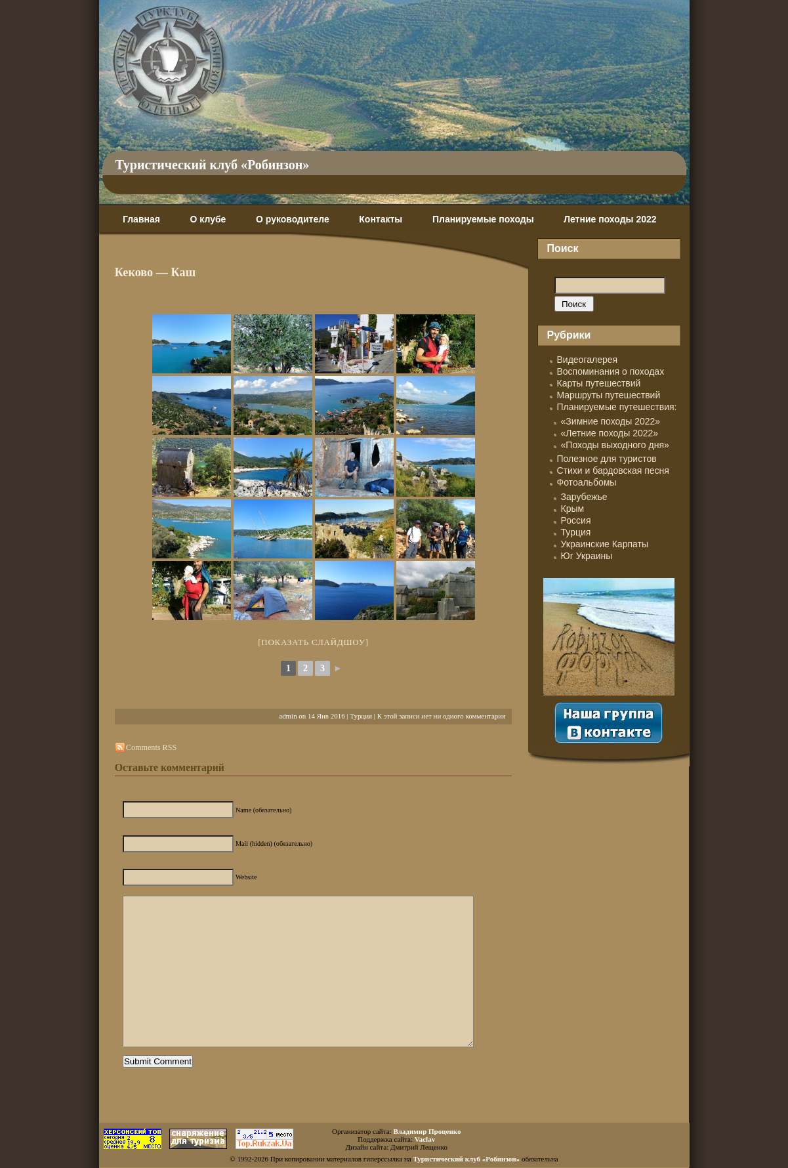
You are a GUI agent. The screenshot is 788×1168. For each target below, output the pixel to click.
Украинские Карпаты (604, 544)
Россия (576, 520)
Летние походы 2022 (610, 219)
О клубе (208, 219)
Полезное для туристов (607, 458)
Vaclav (425, 1139)
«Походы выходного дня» (615, 445)
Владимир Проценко (427, 1131)
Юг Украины (587, 556)
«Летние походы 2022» (610, 433)
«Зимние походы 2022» (611, 421)
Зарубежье (584, 496)
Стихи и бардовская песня (613, 470)
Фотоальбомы (587, 482)
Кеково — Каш (155, 272)
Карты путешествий (599, 383)
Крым (573, 508)
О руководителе (292, 219)
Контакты (380, 219)
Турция (361, 716)
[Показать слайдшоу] (313, 642)
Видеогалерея (587, 359)
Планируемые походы (483, 219)
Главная (141, 219)
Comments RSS (151, 747)
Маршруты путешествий (609, 395)
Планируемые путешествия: (617, 407)
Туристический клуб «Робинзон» (212, 164)
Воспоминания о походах (611, 371)
